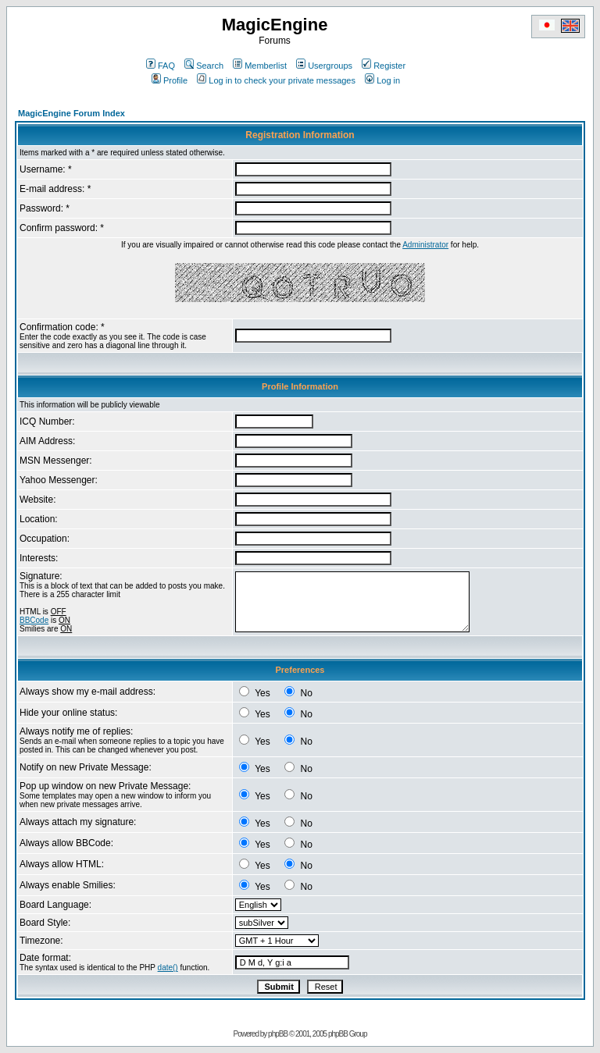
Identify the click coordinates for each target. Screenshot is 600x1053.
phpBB (278, 1034)
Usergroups (324, 65)
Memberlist (260, 65)
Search (203, 65)
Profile (170, 80)
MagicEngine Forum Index (71, 113)
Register (383, 65)
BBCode (34, 620)
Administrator (425, 244)
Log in (382, 80)
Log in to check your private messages (276, 80)
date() (168, 967)
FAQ (160, 65)
